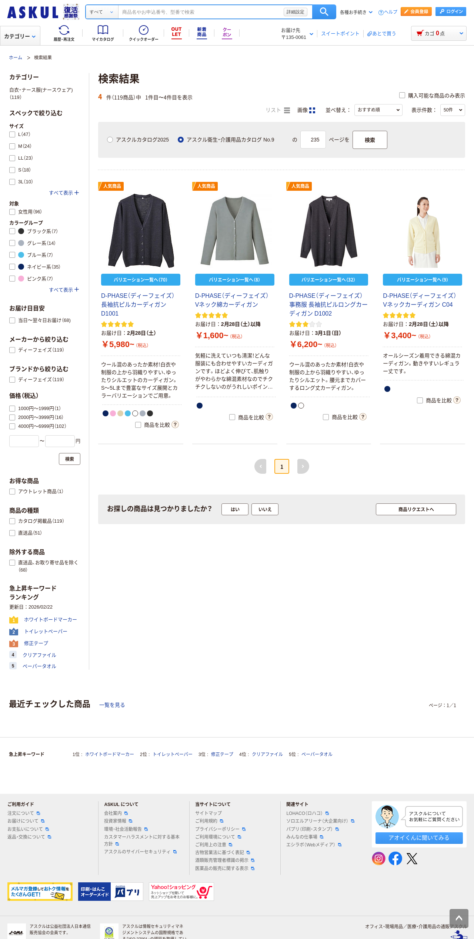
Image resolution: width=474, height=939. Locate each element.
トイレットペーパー (173, 754)
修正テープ (222, 754)
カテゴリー (20, 36)
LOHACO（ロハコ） (307, 813)
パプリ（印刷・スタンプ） (312, 829)
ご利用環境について (218, 837)
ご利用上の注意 (213, 845)
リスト (278, 110)
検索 (324, 11)
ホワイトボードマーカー (109, 754)
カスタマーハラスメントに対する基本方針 (142, 841)
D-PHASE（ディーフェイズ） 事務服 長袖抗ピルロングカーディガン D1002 (328, 305)
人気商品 (112, 186)
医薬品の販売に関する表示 (224, 868)
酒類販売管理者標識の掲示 (224, 860)
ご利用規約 (209, 821)
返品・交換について (29, 837)
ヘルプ (390, 12)
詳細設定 (295, 12)
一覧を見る (112, 705)
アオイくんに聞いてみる (419, 838)
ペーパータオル (317, 754)
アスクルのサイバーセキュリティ (140, 852)
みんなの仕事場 (304, 837)
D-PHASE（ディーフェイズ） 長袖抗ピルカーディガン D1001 (138, 305)
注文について (23, 813)
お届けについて (25, 821)
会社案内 (116, 813)
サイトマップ (208, 813)
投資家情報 (118, 821)
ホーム (15, 57)
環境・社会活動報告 (126, 829)
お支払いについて (28, 829)
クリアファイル (267, 754)
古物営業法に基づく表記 (222, 852)
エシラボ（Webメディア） (313, 845)
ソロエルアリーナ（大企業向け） (320, 821)
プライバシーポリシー (220, 829)
